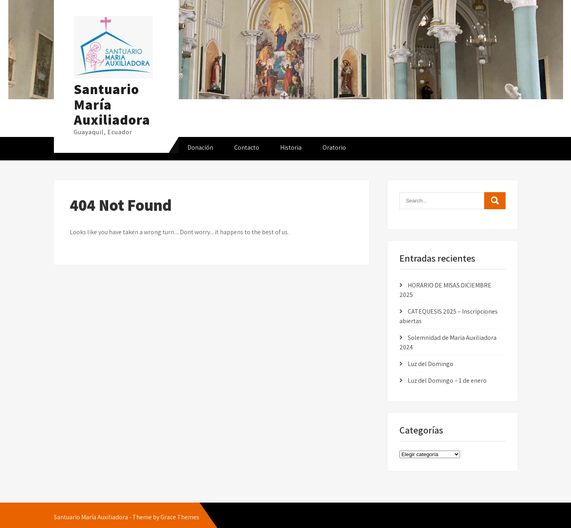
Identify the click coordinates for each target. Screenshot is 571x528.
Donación (200, 147)
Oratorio (334, 147)
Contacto (246, 147)
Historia (291, 147)
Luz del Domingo (430, 364)
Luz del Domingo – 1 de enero (447, 380)
